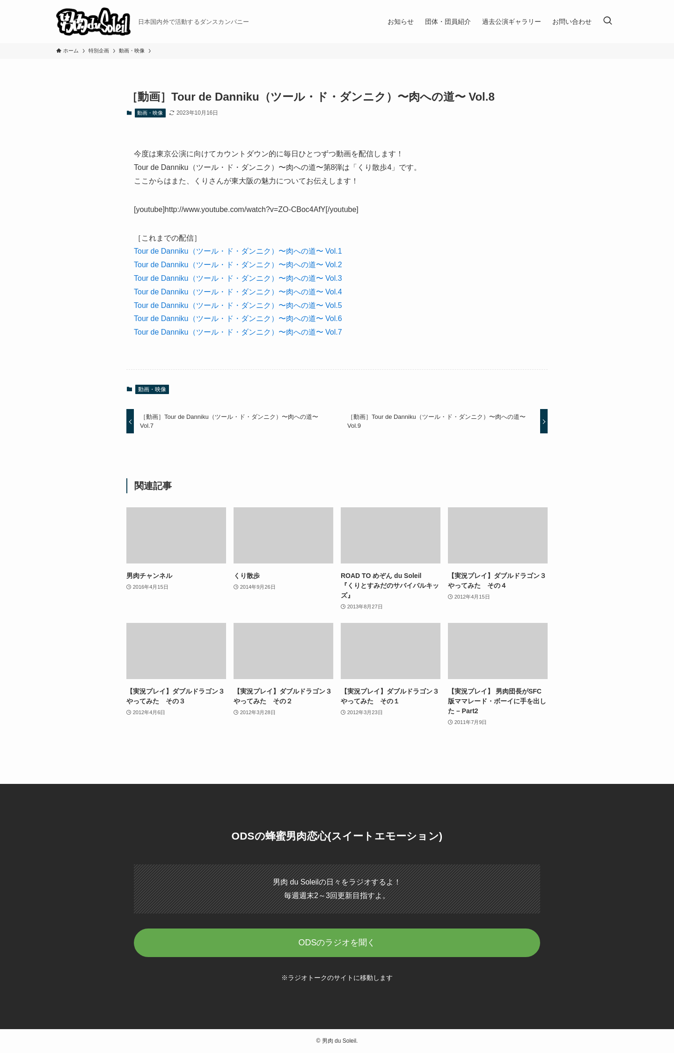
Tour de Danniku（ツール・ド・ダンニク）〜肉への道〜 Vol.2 (238, 265)
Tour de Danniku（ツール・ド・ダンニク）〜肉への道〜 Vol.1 (238, 251)
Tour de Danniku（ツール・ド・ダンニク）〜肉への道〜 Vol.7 (238, 332)
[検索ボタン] (607, 21)
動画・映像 (150, 113)
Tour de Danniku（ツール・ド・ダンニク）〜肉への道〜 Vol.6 (238, 318)
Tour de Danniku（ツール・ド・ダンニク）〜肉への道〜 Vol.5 (238, 305)
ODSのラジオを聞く (336, 942)
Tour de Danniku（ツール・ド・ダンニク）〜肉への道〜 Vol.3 (238, 278)
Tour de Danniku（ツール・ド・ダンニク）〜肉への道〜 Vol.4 (238, 292)
